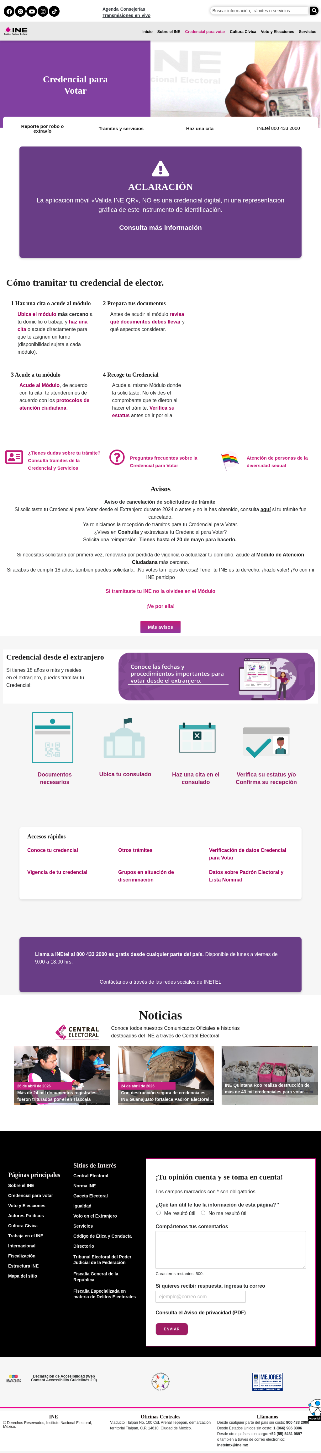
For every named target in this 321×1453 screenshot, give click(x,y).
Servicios (307, 32)
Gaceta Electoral (90, 1195)
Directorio (83, 1245)
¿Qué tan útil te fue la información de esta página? (217, 1204)
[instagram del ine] (43, 11)
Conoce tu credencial (52, 850)
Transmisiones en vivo (126, 15)
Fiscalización (21, 1255)
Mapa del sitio (22, 1275)
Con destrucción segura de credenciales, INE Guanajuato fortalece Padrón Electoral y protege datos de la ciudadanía (167, 1096)
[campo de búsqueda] (259, 10)
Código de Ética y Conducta (102, 1235)
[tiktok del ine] (54, 11)
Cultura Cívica (243, 32)
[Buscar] (314, 11)
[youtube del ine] (31, 11)
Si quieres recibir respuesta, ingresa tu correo (210, 1285)
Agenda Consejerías (124, 9)
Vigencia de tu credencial (57, 872)
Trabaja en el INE (25, 1235)
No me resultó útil (228, 1213)
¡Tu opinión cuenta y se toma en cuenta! (219, 1177)
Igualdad (82, 1205)
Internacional (21, 1245)
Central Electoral (90, 1175)
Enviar (172, 1329)
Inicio (147, 32)
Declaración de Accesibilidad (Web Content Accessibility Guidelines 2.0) (64, 1378)
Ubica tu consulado (125, 774)
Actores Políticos (26, 1215)
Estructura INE (23, 1265)
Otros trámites (135, 850)
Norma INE (84, 1185)
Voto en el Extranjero (95, 1215)
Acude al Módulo (39, 385)
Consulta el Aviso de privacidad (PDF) (200, 1312)
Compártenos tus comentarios (191, 1226)
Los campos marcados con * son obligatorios (205, 1191)
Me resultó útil (179, 1213)
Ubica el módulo (37, 314)
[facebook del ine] (9, 11)
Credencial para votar (205, 32)
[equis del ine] (20, 11)
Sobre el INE (169, 32)
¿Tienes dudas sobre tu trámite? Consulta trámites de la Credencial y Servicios (64, 460)
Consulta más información (160, 227)
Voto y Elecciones (277, 32)
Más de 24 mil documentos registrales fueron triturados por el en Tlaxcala (57, 1096)
